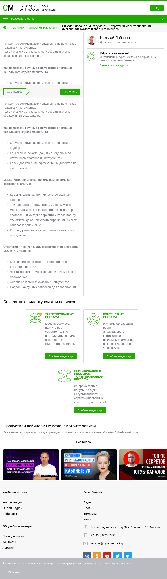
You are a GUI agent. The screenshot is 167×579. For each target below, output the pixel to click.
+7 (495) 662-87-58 (34, 6)
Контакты (9, 542)
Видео (88, 502)
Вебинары (10, 513)
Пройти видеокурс (61, 356)
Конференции (12, 502)
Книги (87, 519)
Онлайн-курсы (13, 508)
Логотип (8, 547)
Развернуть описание (117, 563)
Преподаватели (14, 536)
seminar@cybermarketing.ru (38, 9)
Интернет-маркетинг (43, 27)
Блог (87, 508)
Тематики (17, 27)
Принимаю (13, 571)
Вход (156, 8)
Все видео (83, 442)
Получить (70, 91)
